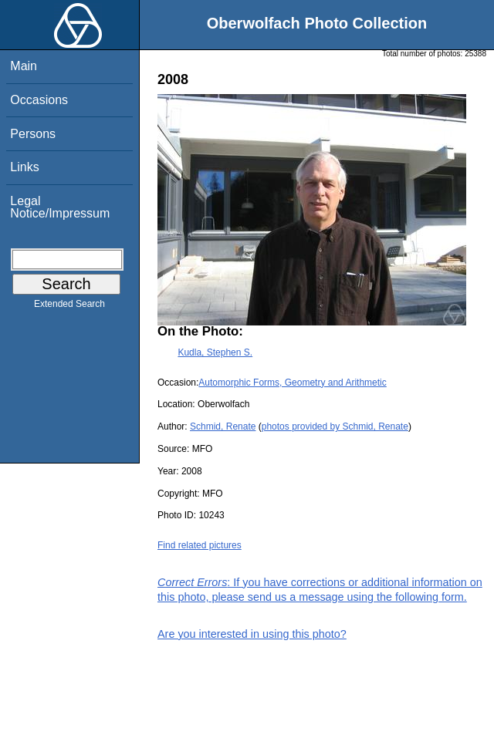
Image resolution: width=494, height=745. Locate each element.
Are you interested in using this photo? (252, 634)
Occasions (39, 99)
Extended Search (69, 307)
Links (24, 167)
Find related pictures (199, 545)
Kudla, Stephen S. (215, 352)
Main (23, 65)
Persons (33, 133)
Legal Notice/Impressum (60, 207)
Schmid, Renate (222, 426)
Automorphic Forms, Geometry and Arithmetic (292, 382)
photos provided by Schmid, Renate (335, 426)
